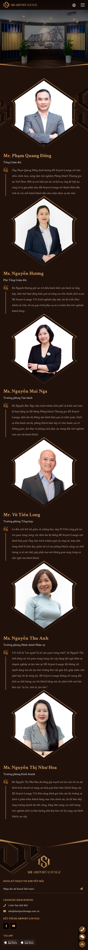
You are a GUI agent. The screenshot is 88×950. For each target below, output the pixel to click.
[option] (44, 39)
